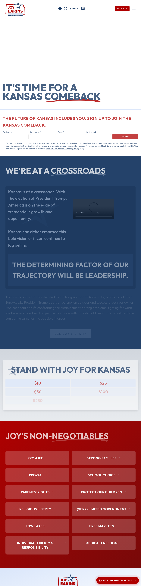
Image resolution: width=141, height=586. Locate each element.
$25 (103, 383)
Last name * (35, 132)
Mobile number (91, 132)
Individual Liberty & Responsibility (41, 545)
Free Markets (103, 526)
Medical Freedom (103, 543)
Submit (125, 136)
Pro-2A (37, 475)
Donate (122, 9)
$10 (37, 383)
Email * (61, 132)
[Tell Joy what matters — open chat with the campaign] (117, 580)
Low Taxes (37, 526)
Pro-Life (37, 458)
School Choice (104, 475)
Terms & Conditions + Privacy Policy (62, 148)
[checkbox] (4, 143)
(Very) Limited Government (104, 509)
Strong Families (104, 458)
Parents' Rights (37, 492)
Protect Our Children (103, 492)
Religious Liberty (37, 509)
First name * (8, 132)
